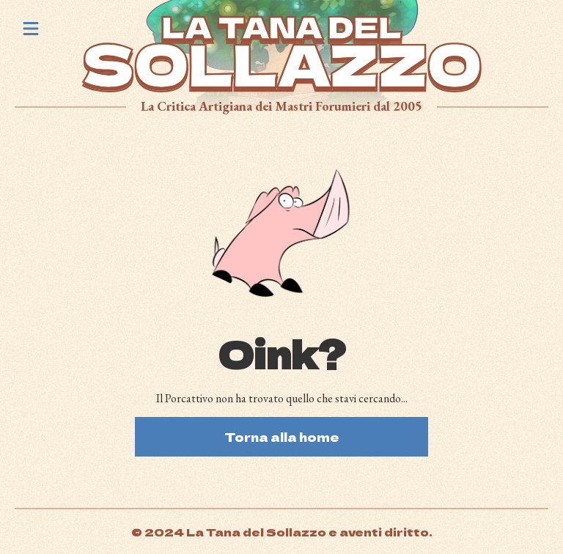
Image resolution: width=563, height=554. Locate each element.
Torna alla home (281, 437)
